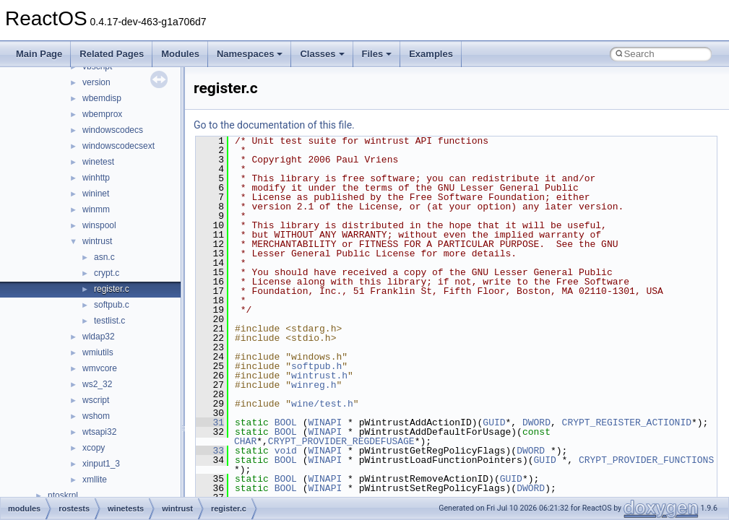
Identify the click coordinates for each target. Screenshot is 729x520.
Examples (431, 53)
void (286, 450)
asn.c (104, 257)
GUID (494, 422)
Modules (180, 53)
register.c (111, 289)
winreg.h (313, 384)
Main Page (39, 53)
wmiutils (97, 352)
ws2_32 (97, 384)
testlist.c (109, 321)
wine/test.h (322, 403)
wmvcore (99, 368)
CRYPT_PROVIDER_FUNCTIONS (646, 460)
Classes (322, 53)
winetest (98, 162)
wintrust (97, 241)
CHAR (245, 441)
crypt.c (106, 273)
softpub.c (111, 305)
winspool (99, 225)
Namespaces (250, 53)
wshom (96, 416)
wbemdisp (101, 98)
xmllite (94, 479)
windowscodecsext (118, 146)
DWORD (536, 422)
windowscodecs (112, 130)
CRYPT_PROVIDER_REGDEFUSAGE (341, 441)
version (96, 82)
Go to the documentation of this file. (274, 125)
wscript (95, 400)
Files (377, 53)
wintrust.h (319, 375)
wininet (95, 193)
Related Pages (111, 53)
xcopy (93, 448)
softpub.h (316, 366)
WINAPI (325, 422)
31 (210, 422)
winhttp (96, 178)
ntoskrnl (63, 495)
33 (210, 450)
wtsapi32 (99, 432)
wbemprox (102, 114)
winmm (96, 209)
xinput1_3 (101, 464)
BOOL (286, 422)
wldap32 (98, 337)
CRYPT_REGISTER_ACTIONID (626, 422)
